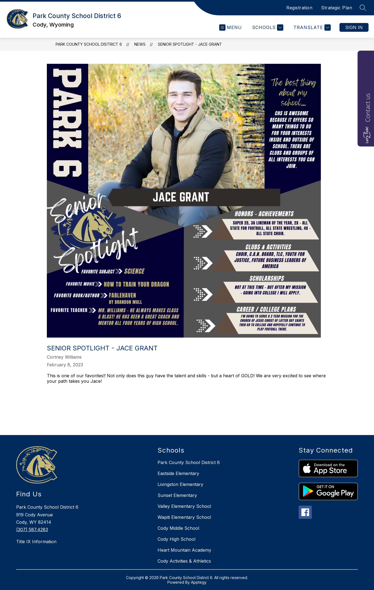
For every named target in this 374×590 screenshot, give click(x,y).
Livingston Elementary (180, 484)
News (139, 44)
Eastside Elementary (178, 473)
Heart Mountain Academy (184, 550)
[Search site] (363, 7)
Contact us (367, 107)
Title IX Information (36, 541)
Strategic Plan (336, 7)
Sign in (354, 27)
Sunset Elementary (177, 495)
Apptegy (199, 582)
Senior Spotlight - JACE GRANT (190, 44)
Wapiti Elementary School (184, 517)
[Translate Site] (311, 27)
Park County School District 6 (89, 44)
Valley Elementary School (184, 506)
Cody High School (176, 539)
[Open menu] (230, 27)
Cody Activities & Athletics (184, 561)
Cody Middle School (178, 528)
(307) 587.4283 (32, 529)
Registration (299, 7)
